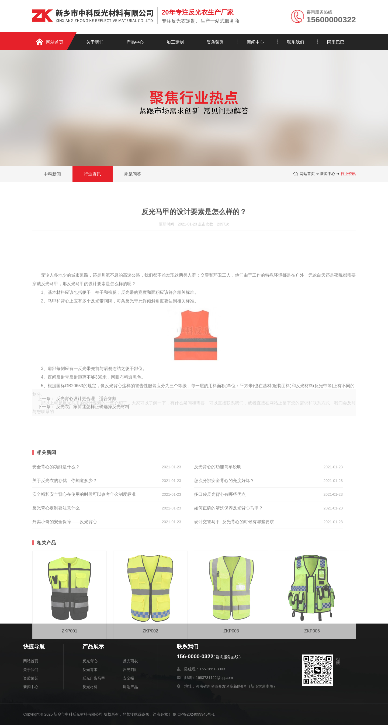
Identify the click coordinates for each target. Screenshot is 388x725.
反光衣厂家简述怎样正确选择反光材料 (92, 413)
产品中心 (135, 42)
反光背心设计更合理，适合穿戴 (86, 405)
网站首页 (54, 42)
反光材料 (90, 687)
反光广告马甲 (93, 678)
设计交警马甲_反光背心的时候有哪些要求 (234, 544)
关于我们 (94, 42)
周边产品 (130, 687)
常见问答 (132, 174)
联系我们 (295, 42)
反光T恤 (130, 669)
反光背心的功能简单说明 (217, 489)
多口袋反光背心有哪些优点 (220, 517)
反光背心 (90, 661)
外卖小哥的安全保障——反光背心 (64, 544)
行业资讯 (348, 174)
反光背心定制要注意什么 (56, 530)
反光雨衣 (130, 661)
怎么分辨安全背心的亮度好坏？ (224, 503)
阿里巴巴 (335, 42)
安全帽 (128, 678)
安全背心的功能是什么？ (56, 489)
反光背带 (90, 669)
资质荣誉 (215, 42)
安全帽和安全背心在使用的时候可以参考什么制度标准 (84, 517)
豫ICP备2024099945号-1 (194, 714)
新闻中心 (255, 42)
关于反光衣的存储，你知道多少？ (64, 503)
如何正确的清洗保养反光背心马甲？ (228, 530)
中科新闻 (52, 174)
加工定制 (175, 42)
